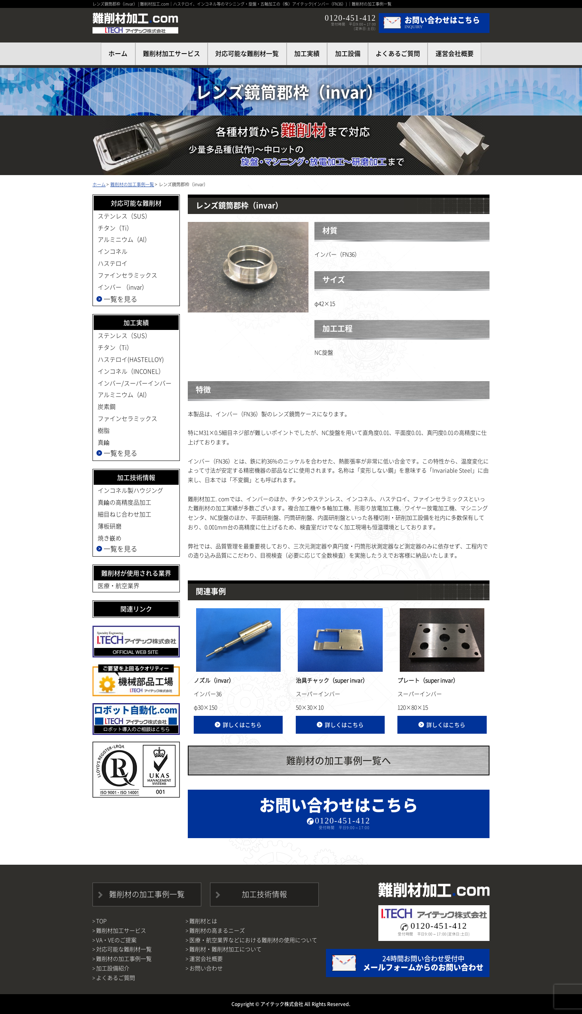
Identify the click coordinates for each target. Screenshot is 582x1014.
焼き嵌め (109, 538)
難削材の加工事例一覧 (132, 184)
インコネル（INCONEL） (131, 371)
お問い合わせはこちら (338, 811)
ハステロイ (112, 263)
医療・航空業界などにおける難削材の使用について (253, 940)
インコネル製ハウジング (130, 490)
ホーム (99, 184)
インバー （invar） (123, 287)
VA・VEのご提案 (116, 940)
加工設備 (347, 53)
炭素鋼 (107, 406)
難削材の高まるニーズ (217, 930)
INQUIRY (442, 21)
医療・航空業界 (118, 585)
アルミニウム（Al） (124, 239)
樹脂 (104, 430)
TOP (101, 921)
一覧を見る (120, 299)
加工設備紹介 (112, 968)
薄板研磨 (109, 526)
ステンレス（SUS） (124, 216)
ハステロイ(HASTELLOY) (131, 359)
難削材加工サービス (171, 53)
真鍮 (104, 442)
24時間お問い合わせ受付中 (423, 963)
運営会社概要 (455, 53)
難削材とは (203, 921)
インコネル (112, 251)
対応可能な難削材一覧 (247, 53)
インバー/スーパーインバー (135, 383)
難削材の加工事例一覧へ (338, 760)
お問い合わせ (206, 968)
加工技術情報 (264, 894)
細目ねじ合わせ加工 (124, 514)
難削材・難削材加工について (225, 949)
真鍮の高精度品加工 (124, 502)
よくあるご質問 (398, 53)
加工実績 (307, 53)
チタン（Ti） (115, 228)
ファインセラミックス (127, 275)
